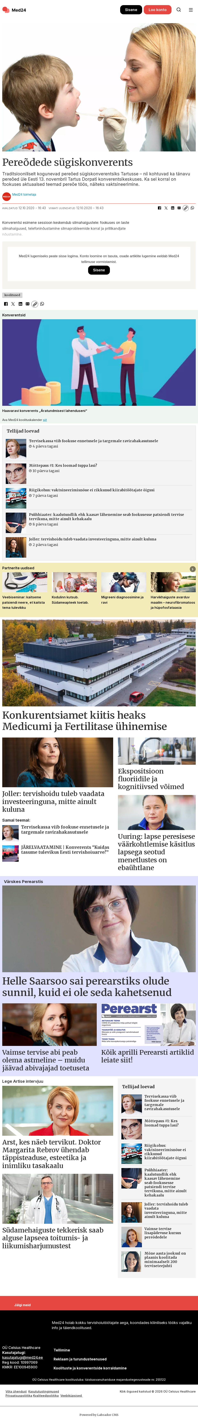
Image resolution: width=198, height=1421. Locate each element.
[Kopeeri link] (186, 208)
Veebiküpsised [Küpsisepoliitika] (71, 1395)
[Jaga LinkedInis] (172, 208)
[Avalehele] (14, 10)
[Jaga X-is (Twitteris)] (166, 208)
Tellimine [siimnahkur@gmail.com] (62, 1350)
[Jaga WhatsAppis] (192, 208)
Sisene (131, 10)
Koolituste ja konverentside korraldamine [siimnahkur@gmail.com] (90, 1368)
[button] (193, 569)
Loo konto (158, 10)
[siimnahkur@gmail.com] (80, 1359)
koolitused (12, 295)
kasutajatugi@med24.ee (22, 1358)
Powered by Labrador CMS (99, 1415)
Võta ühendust (16, 1391)
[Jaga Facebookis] (159, 208)
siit (45, 420)
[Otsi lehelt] (179, 10)
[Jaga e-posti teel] (179, 208)
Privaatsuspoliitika (19, 1395)
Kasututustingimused (43, 1391)
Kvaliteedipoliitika (46, 1395)
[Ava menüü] (191, 10)
